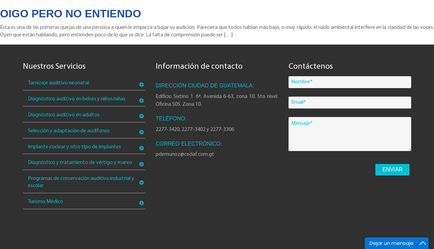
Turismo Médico (45, 201)
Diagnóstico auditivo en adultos (63, 115)
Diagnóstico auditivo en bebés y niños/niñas (76, 99)
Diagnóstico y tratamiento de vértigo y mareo (80, 162)
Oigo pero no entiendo (70, 13)
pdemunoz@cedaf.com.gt (185, 154)
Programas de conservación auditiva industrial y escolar (81, 182)
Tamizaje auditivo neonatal (58, 83)
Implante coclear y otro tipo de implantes (74, 147)
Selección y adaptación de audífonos (69, 131)
